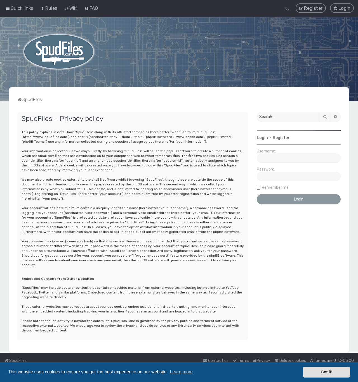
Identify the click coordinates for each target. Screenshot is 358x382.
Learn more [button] (181, 371)
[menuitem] (49, 8)
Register (281, 137)
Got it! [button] (327, 372)
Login (262, 137)
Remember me (275, 187)
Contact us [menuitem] (216, 360)
